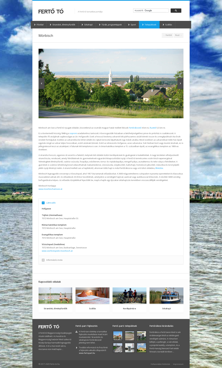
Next (180, 83)
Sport (132, 24)
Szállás (167, 24)
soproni (73, 133)
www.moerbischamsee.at (50, 189)
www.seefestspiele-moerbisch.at (57, 250)
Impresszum (178, 364)
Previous (42, 83)
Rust (178, 35)
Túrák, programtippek (110, 24)
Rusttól (153, 127)
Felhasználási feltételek (160, 364)
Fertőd (167, 35)
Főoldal (38, 24)
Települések (149, 24)
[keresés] (150, 10)
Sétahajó (87, 24)
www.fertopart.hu (87, 353)
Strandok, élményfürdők (62, 24)
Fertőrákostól (135, 127)
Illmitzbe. (159, 168)
